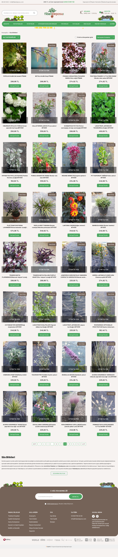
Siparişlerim (86, 2)
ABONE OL (75, 505)
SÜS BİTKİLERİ (30, 23)
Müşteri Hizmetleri (96, 2)
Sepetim (32, 539)
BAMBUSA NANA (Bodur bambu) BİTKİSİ (103, 235)
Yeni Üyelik (53, 527)
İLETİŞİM (112, 23)
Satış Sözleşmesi (13, 530)
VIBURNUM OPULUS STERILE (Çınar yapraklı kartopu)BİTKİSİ (15, 135)
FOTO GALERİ (76, 23)
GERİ (34, 452)
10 (56, 452)
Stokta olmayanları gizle (84, 46)
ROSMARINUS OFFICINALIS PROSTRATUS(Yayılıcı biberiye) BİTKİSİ (103, 335)
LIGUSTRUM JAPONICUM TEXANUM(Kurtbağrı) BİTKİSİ (103, 135)
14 (73, 452)
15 (78, 452)
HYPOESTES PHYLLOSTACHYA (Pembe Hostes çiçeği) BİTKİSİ (15, 185)
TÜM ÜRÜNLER (64, 23)
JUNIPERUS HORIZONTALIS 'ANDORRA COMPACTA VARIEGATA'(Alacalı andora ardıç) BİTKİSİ (74, 285)
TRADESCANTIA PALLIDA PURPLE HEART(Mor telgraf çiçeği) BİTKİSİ (44, 285)
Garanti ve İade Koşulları (16, 533)
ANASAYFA (6, 23)
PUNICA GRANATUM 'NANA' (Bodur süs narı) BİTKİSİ (44, 185)
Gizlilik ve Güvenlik (14, 536)
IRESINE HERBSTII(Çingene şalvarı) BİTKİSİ (74, 185)
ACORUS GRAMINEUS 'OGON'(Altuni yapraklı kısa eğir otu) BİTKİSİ (15, 434)
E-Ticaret (53, 555)
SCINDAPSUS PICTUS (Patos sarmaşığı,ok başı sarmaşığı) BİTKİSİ (74, 135)
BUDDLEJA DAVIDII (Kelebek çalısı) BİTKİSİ (74, 384)
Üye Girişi (53, 524)
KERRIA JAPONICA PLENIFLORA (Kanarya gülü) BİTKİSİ (103, 285)
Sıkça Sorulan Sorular (36, 536)
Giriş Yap (87, 13)
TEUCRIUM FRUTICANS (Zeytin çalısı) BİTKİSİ (44, 384)
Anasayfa (5, 41)
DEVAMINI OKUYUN (59, 482)
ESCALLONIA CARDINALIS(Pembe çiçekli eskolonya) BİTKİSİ (44, 434)
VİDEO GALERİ (87, 23)
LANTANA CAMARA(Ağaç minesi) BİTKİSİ (74, 235)
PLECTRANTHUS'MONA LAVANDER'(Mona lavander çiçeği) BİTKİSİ (15, 235)
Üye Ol (94, 13)
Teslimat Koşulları (14, 524)
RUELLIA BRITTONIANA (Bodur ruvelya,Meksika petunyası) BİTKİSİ (44, 235)
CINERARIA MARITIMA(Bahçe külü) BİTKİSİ (14, 384)
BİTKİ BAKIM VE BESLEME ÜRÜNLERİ (47, 23)
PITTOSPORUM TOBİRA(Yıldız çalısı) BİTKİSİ (103, 185)
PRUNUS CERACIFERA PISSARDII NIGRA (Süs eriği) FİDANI (74, 85)
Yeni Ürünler (33, 527)
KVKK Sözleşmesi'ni (52, 512)
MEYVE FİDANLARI (18, 23)
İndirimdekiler (33, 530)
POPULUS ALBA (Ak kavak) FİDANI (14, 84)
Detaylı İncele (14, 94)
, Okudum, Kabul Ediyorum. (59, 512)
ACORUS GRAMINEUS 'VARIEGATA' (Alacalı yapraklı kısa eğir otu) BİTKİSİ (103, 384)
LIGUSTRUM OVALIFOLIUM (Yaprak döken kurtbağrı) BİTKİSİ (44, 334)
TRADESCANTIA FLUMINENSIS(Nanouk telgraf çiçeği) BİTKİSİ (15, 285)
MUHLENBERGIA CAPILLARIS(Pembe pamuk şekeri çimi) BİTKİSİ (73, 434)
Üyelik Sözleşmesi (14, 527)
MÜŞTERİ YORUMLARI (100, 23)
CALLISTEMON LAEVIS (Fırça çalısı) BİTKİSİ (44, 135)
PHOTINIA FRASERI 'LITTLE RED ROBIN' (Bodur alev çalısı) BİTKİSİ (103, 85)
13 (69, 452)
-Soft (48, 555)
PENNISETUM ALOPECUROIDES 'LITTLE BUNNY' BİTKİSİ (103, 434)
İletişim (52, 530)
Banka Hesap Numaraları (109, 2)
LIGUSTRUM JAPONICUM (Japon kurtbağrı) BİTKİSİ (74, 334)
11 (60, 452)
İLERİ (83, 452)
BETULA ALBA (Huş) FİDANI (44, 84)
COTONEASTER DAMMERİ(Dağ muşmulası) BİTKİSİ (15, 334)
